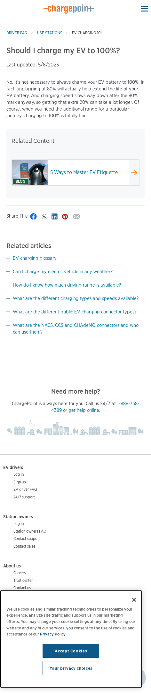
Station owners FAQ (29, 531)
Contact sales (24, 546)
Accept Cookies (71, 650)
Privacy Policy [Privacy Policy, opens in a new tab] (53, 633)
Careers (19, 572)
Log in (18, 474)
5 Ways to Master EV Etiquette (84, 172)
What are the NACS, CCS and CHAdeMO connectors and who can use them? (76, 328)
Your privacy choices (71, 668)
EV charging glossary (35, 258)
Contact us (22, 587)
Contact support (26, 538)
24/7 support (24, 497)
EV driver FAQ (25, 489)
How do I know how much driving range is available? (67, 285)
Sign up (19, 482)
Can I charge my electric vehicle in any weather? (63, 271)
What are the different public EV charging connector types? (75, 312)
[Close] (134, 600)
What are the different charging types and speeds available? (76, 298)
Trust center (23, 580)
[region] (71, 639)
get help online (83, 410)
